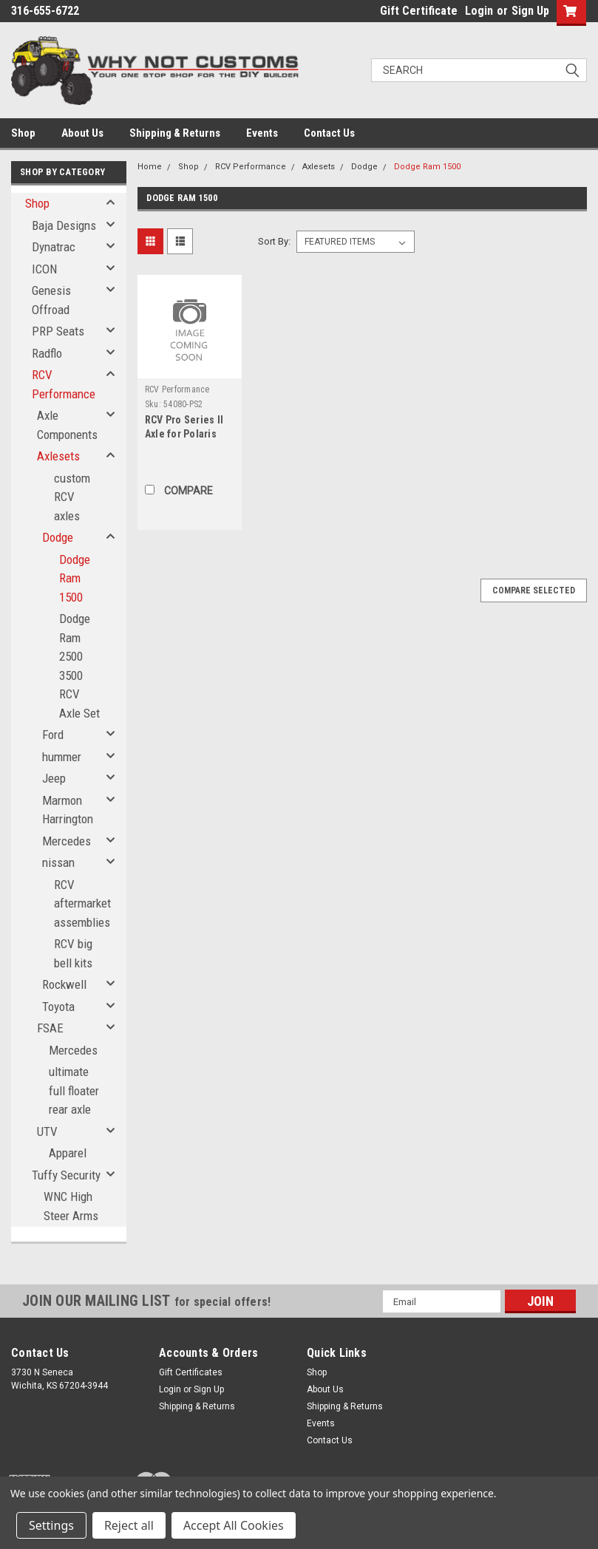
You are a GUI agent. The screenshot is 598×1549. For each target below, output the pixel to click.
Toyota (58, 1006)
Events (262, 133)
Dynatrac (53, 246)
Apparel (67, 1152)
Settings (51, 1525)
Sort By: (274, 241)
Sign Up (530, 11)
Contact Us (329, 133)
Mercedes (66, 841)
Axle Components (67, 425)
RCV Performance (63, 384)
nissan (58, 862)
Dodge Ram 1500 (74, 578)
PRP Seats (58, 331)
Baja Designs (64, 225)
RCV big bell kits (73, 953)
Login (479, 11)
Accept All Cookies (233, 1525)
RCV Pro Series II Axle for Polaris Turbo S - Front (184, 434)
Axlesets (58, 456)
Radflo (47, 353)
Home (149, 166)
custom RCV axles (72, 497)
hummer (61, 756)
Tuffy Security (66, 1175)
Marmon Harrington (67, 810)
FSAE (50, 1028)
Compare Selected (533, 590)
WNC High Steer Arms (71, 1206)
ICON (44, 269)
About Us (82, 133)
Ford (53, 734)
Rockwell (64, 984)
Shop (23, 133)
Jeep (54, 778)
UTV (47, 1131)
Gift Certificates (190, 1372)
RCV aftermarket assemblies (82, 903)
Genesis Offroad (51, 300)
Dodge (57, 537)
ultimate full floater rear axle (74, 1090)
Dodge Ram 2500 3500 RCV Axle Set (79, 666)
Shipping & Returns (174, 133)
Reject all (129, 1525)
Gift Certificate (419, 11)
